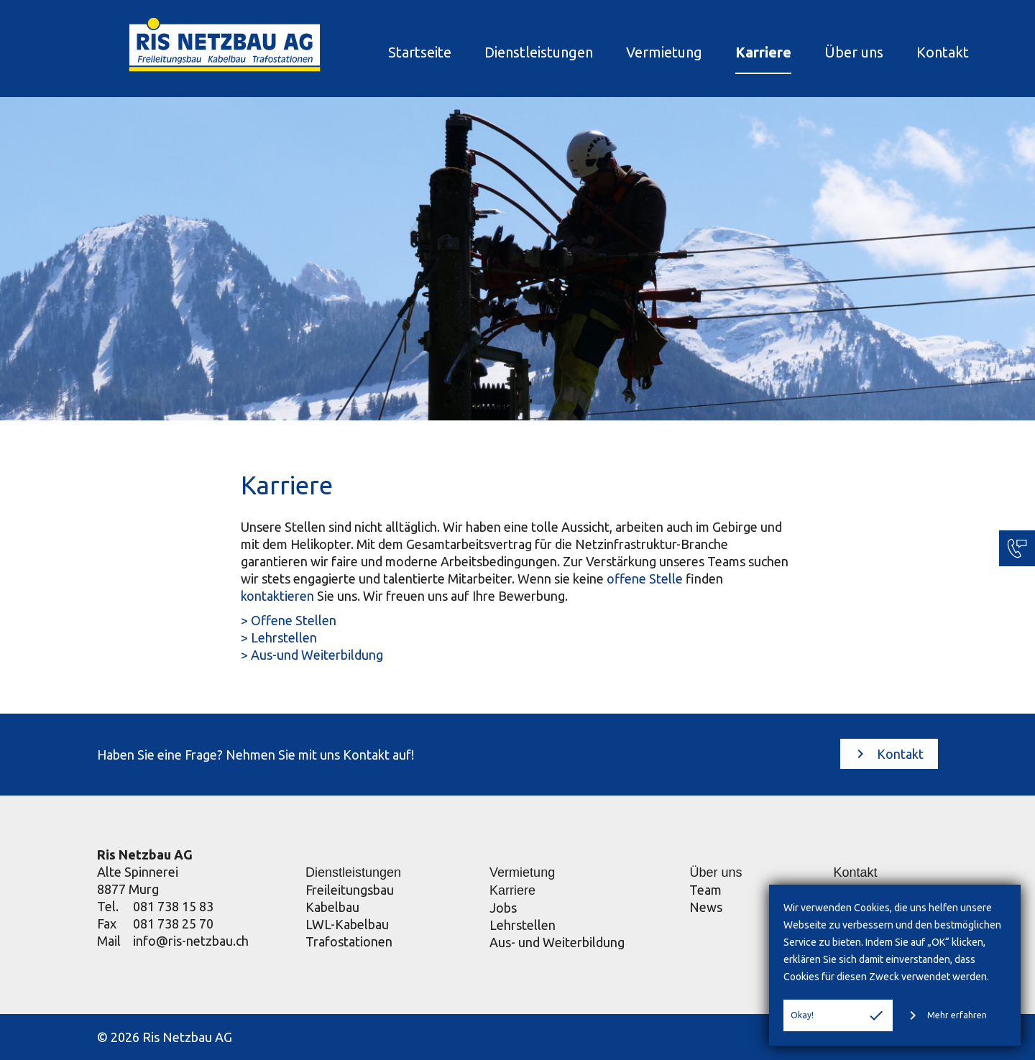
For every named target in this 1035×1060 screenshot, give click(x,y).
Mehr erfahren (945, 1015)
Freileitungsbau (349, 889)
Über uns (823, 52)
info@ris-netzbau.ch (191, 941)
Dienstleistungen (508, 52)
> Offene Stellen (288, 620)
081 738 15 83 (173, 906)
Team (705, 889)
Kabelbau (332, 907)
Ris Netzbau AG (145, 854)
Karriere (732, 52)
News (705, 907)
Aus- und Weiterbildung (557, 942)
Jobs (503, 907)
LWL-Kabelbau (347, 924)
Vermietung (633, 52)
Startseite (388, 52)
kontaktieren (277, 596)
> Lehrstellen (279, 637)
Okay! (838, 1015)
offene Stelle (645, 578)
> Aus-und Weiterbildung (312, 654)
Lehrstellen (522, 925)
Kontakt (912, 52)
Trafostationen (348, 941)
